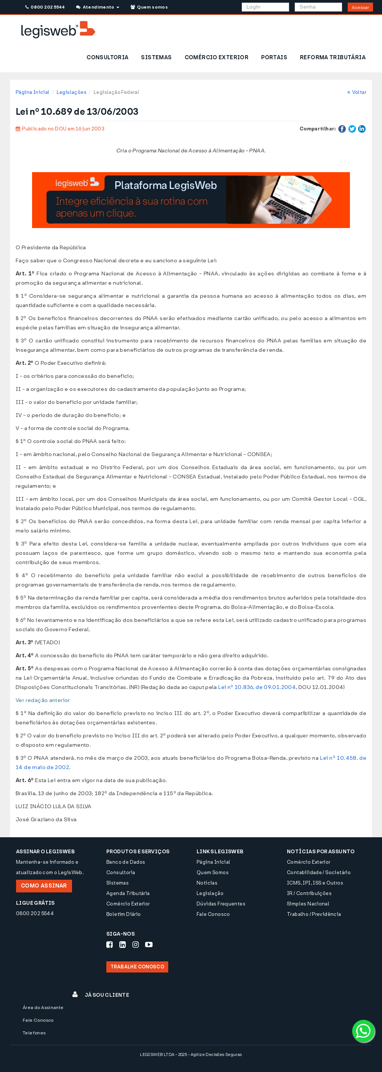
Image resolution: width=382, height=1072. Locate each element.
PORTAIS (274, 57)
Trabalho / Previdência (314, 914)
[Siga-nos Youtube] (149, 944)
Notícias (207, 883)
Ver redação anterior (43, 700)
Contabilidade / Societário (319, 872)
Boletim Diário (123, 914)
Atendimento (97, 7)
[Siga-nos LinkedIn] (122, 944)
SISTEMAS (156, 57)
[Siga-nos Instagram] (135, 944)
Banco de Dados (125, 862)
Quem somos (149, 7)
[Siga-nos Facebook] (109, 944)
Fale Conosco (213, 914)
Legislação (210, 893)
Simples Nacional (308, 904)
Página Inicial (32, 92)
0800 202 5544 (45, 7)
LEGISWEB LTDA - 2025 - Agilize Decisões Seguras (191, 1054)
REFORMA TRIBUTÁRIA (333, 57)
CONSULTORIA (107, 57)
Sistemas (117, 883)
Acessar (360, 7)
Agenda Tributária (128, 893)
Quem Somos (213, 872)
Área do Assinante (43, 1008)
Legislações (72, 92)
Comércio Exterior (128, 904)
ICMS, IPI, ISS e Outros (315, 883)
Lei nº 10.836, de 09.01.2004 (257, 687)
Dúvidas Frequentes (221, 904)
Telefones (34, 1033)
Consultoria (120, 872)
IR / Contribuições (309, 893)
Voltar (356, 92)
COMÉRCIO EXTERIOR (217, 57)
